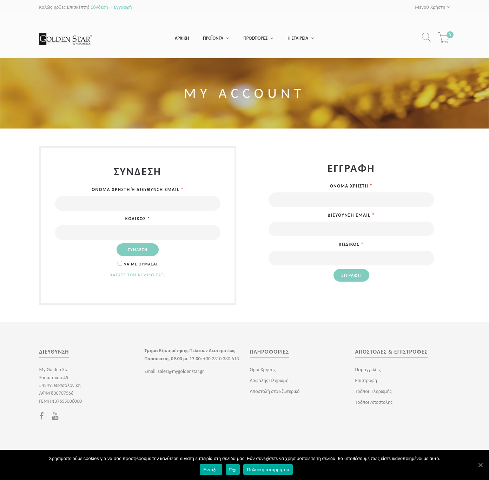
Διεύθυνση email (351, 215)
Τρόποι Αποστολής (374, 403)
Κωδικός (137, 219)
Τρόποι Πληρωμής (373, 392)
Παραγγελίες (368, 370)
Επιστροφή (366, 381)
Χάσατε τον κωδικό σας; (138, 275)
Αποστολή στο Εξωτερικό (275, 392)
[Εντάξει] (480, 464)
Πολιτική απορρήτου (268, 469)
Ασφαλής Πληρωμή (269, 381)
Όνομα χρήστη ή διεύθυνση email (138, 189)
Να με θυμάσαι (138, 264)
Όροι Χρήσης (263, 370)
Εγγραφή (123, 7)
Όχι (233, 469)
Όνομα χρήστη (351, 186)
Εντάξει (211, 469)
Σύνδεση (99, 7)
